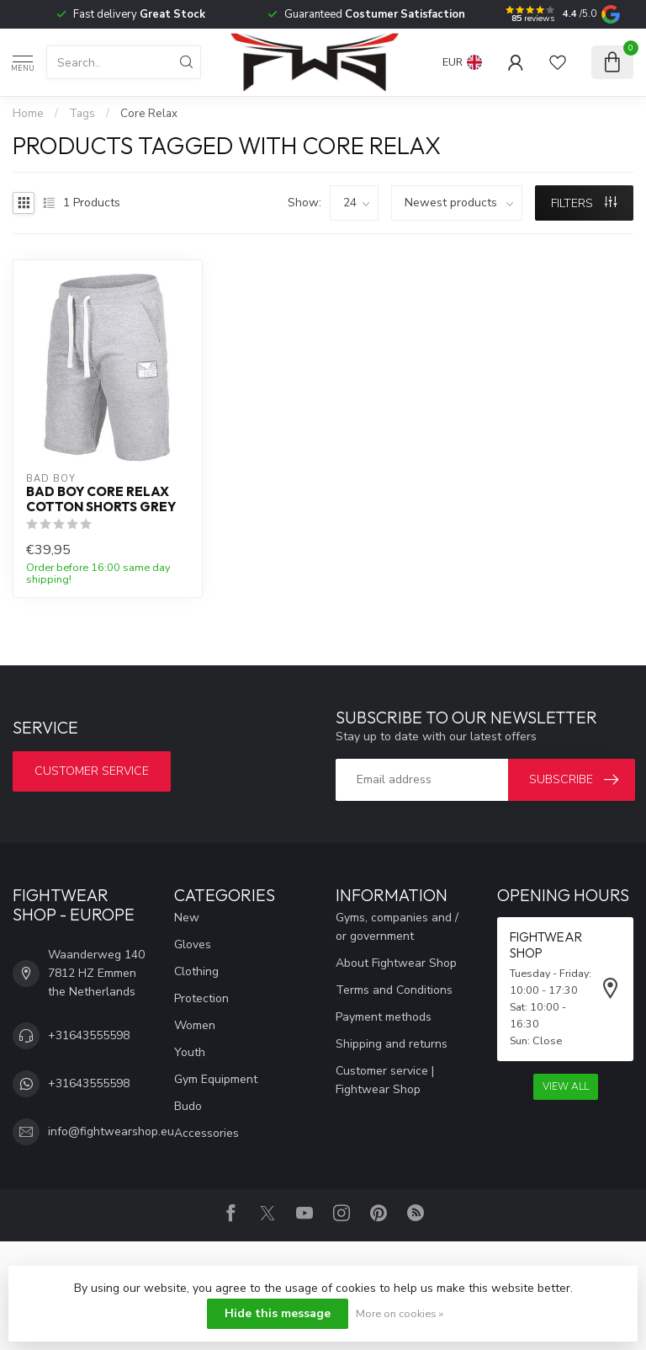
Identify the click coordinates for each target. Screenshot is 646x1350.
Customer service (91, 771)
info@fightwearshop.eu (111, 1131)
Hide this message (278, 1313)
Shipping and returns (391, 1044)
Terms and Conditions (394, 990)
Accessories (206, 1133)
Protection (201, 998)
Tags (82, 113)
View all (566, 1086)
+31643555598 (89, 1035)
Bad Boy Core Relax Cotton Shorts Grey (101, 499)
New (186, 918)
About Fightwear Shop (396, 963)
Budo (188, 1106)
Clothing (196, 971)
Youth (189, 1052)
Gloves (192, 944)
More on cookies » (399, 1313)
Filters (584, 203)
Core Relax (148, 113)
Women (194, 1025)
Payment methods (384, 1017)
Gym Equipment (215, 1079)
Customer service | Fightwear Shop (385, 1080)
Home (28, 113)
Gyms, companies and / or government (397, 927)
